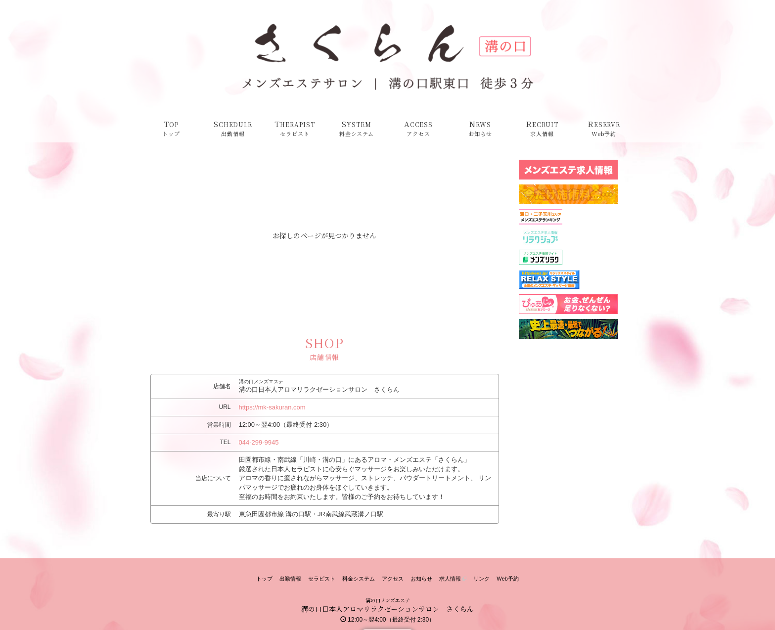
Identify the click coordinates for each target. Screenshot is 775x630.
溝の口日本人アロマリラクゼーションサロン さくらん (387, 609)
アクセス (393, 579)
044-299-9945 (259, 442)
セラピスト (321, 579)
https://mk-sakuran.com (272, 407)
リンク (481, 579)
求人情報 (452, 579)
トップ (264, 579)
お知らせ (421, 579)
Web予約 (507, 579)
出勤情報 (290, 579)
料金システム (358, 579)
